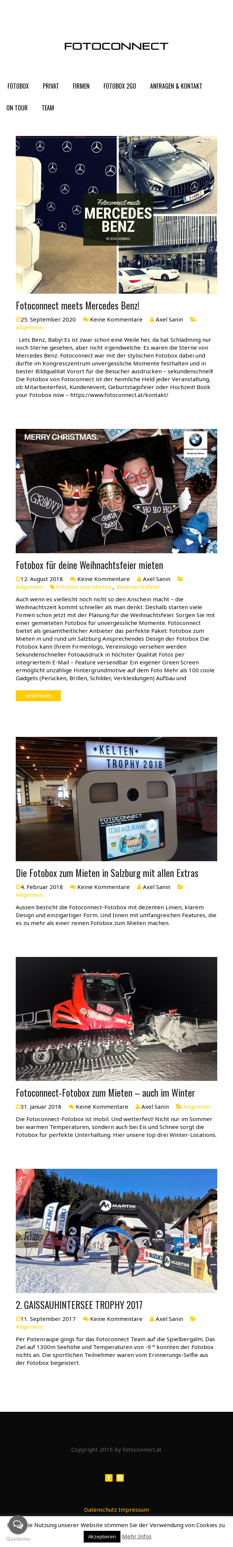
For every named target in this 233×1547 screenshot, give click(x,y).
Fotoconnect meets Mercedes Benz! (78, 305)
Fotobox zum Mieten (83, 586)
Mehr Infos (137, 1536)
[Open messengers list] (18, 1524)
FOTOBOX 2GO (120, 86)
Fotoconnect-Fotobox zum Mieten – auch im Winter (105, 1092)
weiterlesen (38, 696)
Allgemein (29, 327)
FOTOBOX (18, 86)
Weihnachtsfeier (139, 586)
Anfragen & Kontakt (176, 86)
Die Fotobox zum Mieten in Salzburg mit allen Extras (107, 873)
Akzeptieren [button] (102, 1536)
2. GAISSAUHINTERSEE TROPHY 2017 (79, 1305)
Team (48, 107)
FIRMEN (81, 86)
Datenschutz (100, 1509)
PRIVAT (51, 86)
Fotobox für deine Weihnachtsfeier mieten (89, 565)
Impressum (134, 1509)
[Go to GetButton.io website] (18, 1539)
